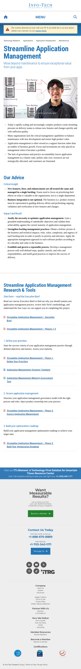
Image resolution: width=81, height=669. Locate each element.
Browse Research (40, 635)
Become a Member (40, 513)
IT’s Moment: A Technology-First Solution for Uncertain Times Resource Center (45, 472)
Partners (40, 611)
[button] (40, 17)
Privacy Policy (40, 602)
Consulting (40, 627)
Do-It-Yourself (40, 621)
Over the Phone (40, 623)
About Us (40, 588)
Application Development (46, 41)
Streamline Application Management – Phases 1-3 (31, 329)
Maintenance (64, 41)
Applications (28, 41)
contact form (40, 31)
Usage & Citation (40, 597)
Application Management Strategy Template (28, 369)
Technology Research (12, 41)
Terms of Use (40, 599)
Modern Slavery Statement (40, 604)
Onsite (40, 625)
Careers (40, 590)
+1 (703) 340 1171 (64, 476)
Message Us (40, 551)
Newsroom (40, 593)
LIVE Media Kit (40, 613)
